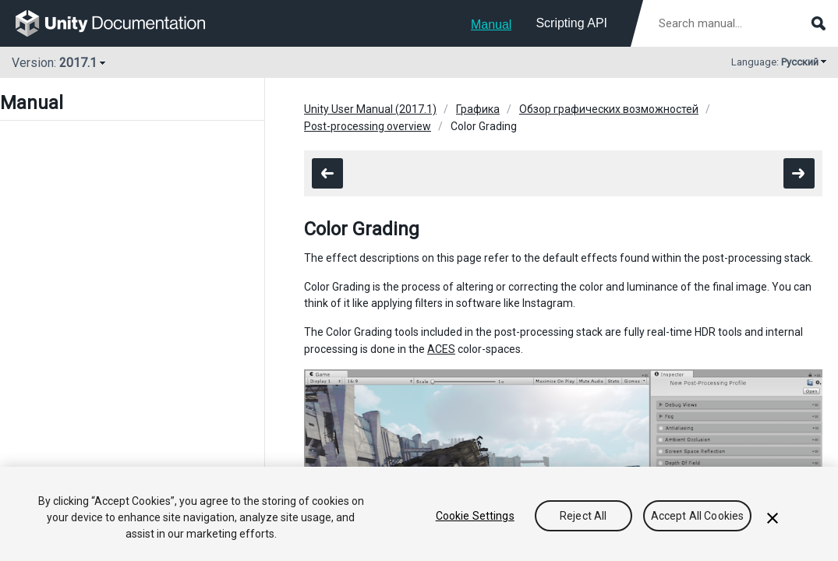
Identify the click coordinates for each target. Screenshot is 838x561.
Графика (478, 109)
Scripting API (571, 23)
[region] (419, 514)
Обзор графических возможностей (608, 109)
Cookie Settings (475, 516)
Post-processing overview (367, 126)
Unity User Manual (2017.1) (370, 109)
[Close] (772, 518)
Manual (491, 24)
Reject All (583, 516)
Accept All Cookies (697, 516)
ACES (441, 349)
